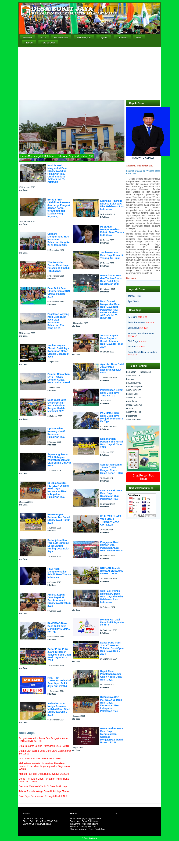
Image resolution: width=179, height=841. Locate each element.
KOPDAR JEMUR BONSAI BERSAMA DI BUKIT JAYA (111, 571)
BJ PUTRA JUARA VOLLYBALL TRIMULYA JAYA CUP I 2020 (110, 520)
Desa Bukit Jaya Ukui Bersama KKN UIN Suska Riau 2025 (58, 292)
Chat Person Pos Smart (143, 477)
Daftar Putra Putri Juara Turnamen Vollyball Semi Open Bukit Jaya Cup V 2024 (59, 655)
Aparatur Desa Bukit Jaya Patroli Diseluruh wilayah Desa (112, 368)
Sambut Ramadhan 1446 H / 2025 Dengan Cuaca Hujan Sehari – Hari (58, 378)
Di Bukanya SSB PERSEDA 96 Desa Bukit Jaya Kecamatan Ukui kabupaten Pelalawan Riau (58, 490)
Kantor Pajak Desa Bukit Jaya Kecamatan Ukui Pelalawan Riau (111, 494)
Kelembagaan (84, 37)
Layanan (103, 37)
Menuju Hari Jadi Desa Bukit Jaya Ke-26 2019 (112, 622)
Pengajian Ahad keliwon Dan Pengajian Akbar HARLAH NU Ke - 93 (112, 546)
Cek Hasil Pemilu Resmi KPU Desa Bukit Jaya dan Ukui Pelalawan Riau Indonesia (112, 597)
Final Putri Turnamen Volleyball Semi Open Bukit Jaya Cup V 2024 (59, 681)
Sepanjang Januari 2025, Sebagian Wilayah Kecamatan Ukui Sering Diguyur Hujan (59, 460)
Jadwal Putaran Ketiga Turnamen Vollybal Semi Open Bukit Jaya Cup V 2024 (58, 709)
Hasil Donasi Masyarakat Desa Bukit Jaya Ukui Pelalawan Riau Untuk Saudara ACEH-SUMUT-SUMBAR (57, 174)
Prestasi (29, 42)
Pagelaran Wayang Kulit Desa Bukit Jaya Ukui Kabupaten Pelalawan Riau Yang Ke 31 (58, 321)
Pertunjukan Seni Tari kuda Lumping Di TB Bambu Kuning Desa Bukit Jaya (58, 546)
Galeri (139, 37)
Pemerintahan (61, 37)
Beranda (27, 37)
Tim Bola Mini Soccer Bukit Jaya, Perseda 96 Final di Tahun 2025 (58, 266)
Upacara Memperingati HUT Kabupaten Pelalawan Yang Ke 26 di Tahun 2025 (58, 239)
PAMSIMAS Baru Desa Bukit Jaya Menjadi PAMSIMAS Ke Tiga (58, 627)
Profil (43, 37)
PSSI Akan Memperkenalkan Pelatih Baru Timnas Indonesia (59, 573)
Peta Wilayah (48, 42)
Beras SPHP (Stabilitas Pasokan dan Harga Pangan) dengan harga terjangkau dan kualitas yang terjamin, (58, 208)
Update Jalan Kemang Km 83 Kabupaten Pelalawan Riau (56, 432)
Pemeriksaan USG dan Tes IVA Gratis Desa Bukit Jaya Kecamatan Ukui (111, 279)
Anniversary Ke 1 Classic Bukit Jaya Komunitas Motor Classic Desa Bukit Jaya (58, 351)
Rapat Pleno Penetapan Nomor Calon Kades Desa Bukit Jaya (111, 675)
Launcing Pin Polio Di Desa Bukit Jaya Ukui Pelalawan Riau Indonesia (112, 205)
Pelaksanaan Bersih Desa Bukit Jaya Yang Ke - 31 (111, 393)
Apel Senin (133, 301)
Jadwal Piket (134, 296)
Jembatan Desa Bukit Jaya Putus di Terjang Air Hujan (111, 255)
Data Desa (122, 37)
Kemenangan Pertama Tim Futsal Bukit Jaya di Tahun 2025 (58, 518)
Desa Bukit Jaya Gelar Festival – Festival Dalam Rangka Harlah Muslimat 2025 (56, 405)
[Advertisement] (89, 72)
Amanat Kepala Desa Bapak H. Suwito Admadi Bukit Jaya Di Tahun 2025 (59, 600)
